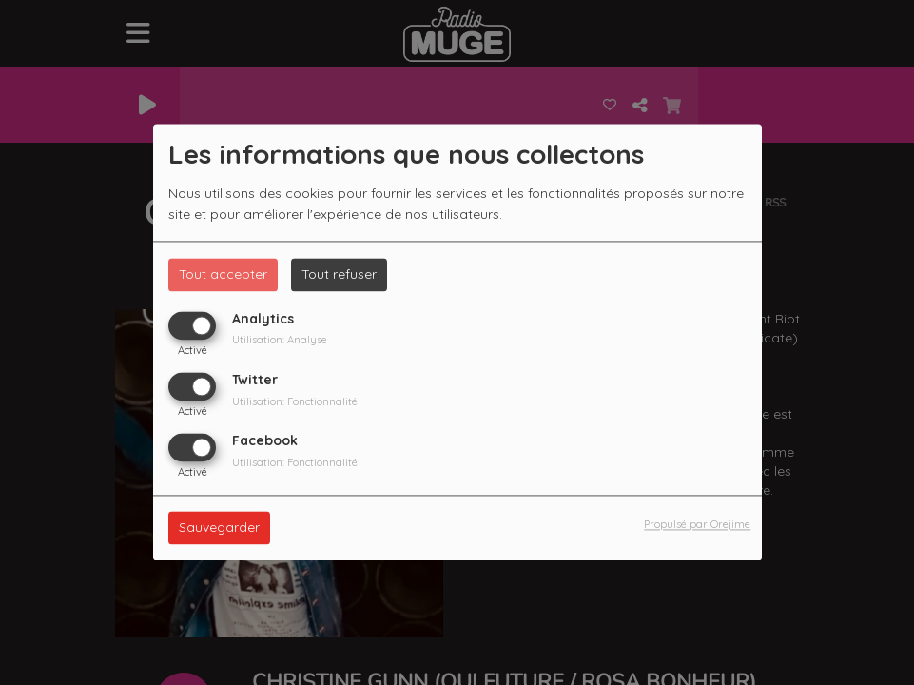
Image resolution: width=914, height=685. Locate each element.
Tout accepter (223, 274)
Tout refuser (339, 274)
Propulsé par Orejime (697, 525)
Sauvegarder (219, 528)
